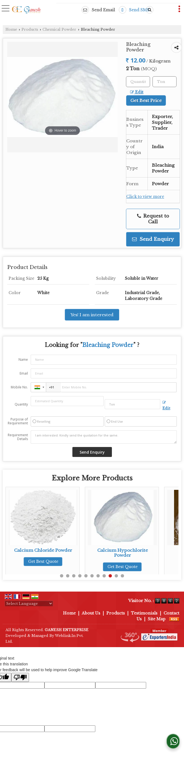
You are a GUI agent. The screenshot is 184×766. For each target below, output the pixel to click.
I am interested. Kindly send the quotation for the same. (104, 437)
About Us (91, 613)
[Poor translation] (20, 677)
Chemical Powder (59, 29)
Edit (136, 92)
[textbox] (165, 81)
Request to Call (153, 219)
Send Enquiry (153, 239)
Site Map (156, 618)
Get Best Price (146, 100)
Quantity (21, 404)
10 (116, 575)
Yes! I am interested (92, 314)
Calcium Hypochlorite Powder (122, 553)
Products (30, 29)
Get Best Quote (43, 561)
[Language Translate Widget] (29, 603)
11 (122, 575)
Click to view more (145, 196)
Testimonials (144, 613)
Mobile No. (19, 387)
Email (24, 373)
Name (23, 359)
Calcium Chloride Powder (43, 550)
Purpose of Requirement (18, 421)
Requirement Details (18, 437)
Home (11, 29)
